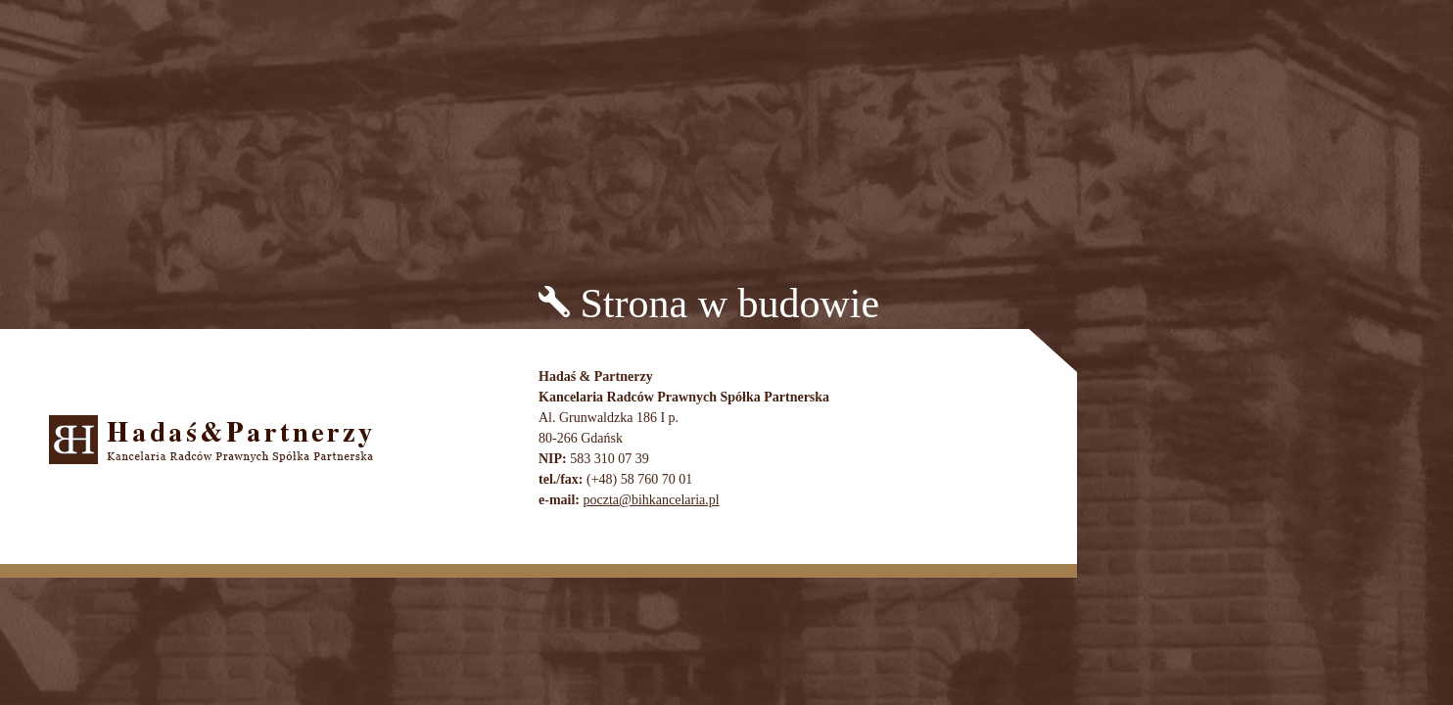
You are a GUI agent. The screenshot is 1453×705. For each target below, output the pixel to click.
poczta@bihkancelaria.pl (651, 500)
